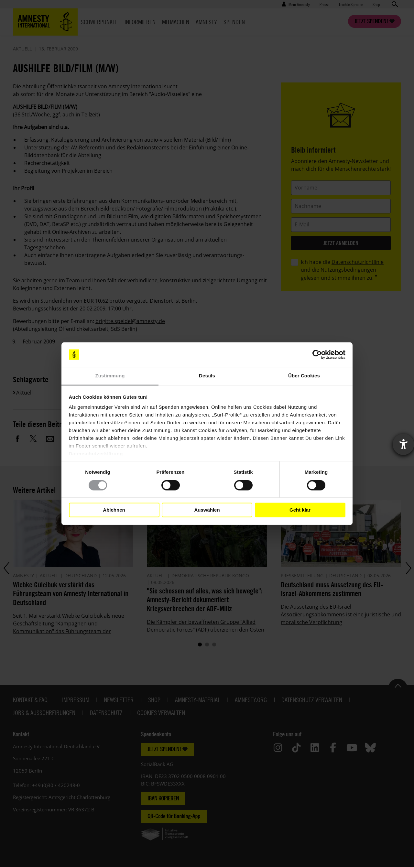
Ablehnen (114, 510)
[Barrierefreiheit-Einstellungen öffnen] (403, 444)
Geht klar (299, 510)
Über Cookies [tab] (304, 376)
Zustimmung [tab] (110, 376)
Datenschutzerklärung (96, 454)
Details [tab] (207, 376)
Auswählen (207, 510)
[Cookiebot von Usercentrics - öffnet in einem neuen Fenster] (317, 354)
